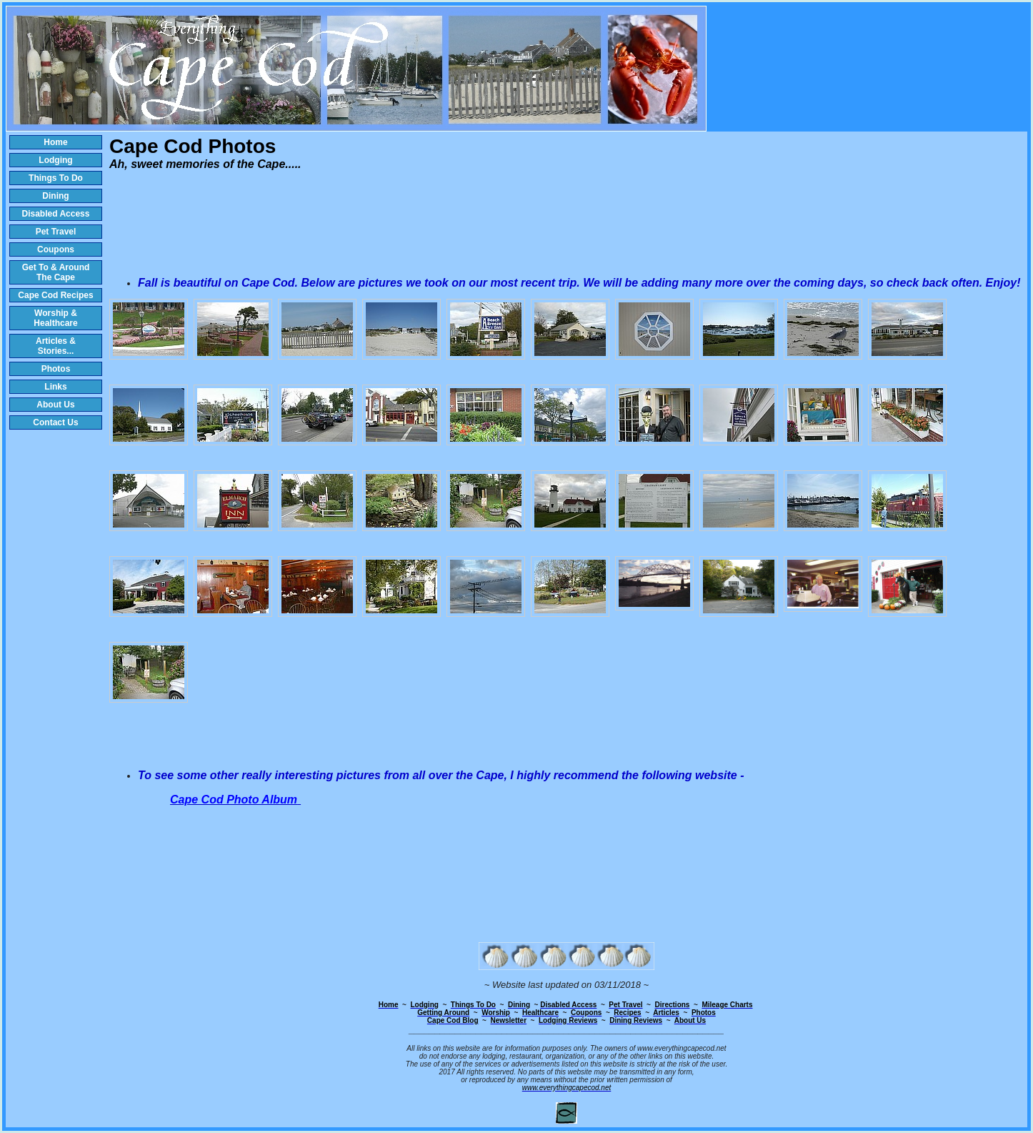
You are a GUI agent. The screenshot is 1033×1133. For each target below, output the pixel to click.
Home (55, 142)
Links (55, 387)
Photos (56, 369)
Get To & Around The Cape (56, 272)
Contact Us (55, 422)
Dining (55, 196)
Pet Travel (56, 232)
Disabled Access (56, 214)
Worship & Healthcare (55, 318)
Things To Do (56, 178)
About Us (55, 405)
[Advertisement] (566, 224)
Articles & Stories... (56, 346)
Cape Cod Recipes (55, 295)
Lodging (55, 160)
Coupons (55, 249)
